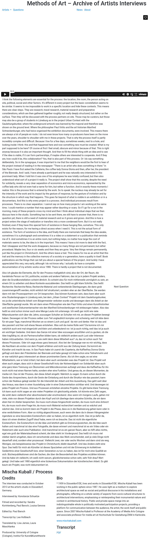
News (80, 9)
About (87, 9)
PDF (59, 532)
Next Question (121, 286)
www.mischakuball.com (69, 520)
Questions (18, 9)
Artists (6, 9)
